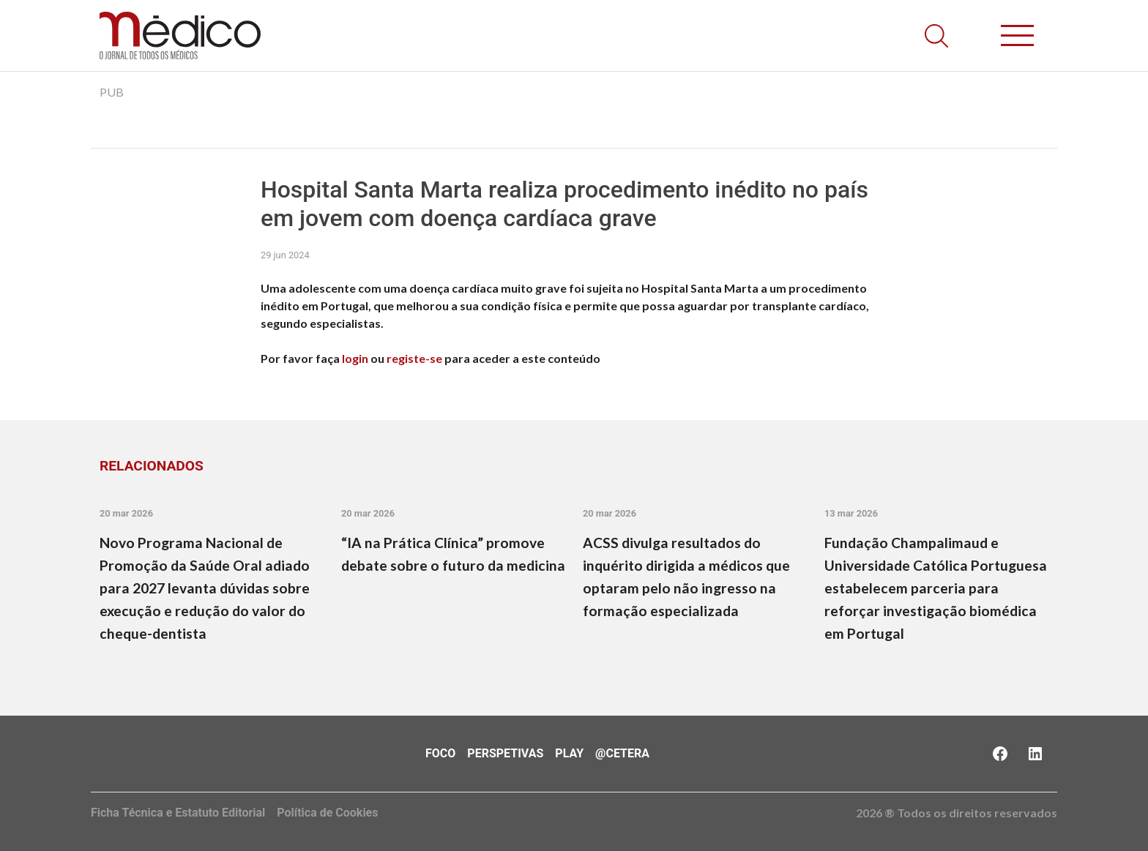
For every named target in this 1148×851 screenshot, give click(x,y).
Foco (440, 753)
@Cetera (622, 753)
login (355, 358)
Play (569, 753)
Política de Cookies (327, 813)
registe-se (414, 358)
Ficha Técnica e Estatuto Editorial (178, 813)
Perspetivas (505, 753)
